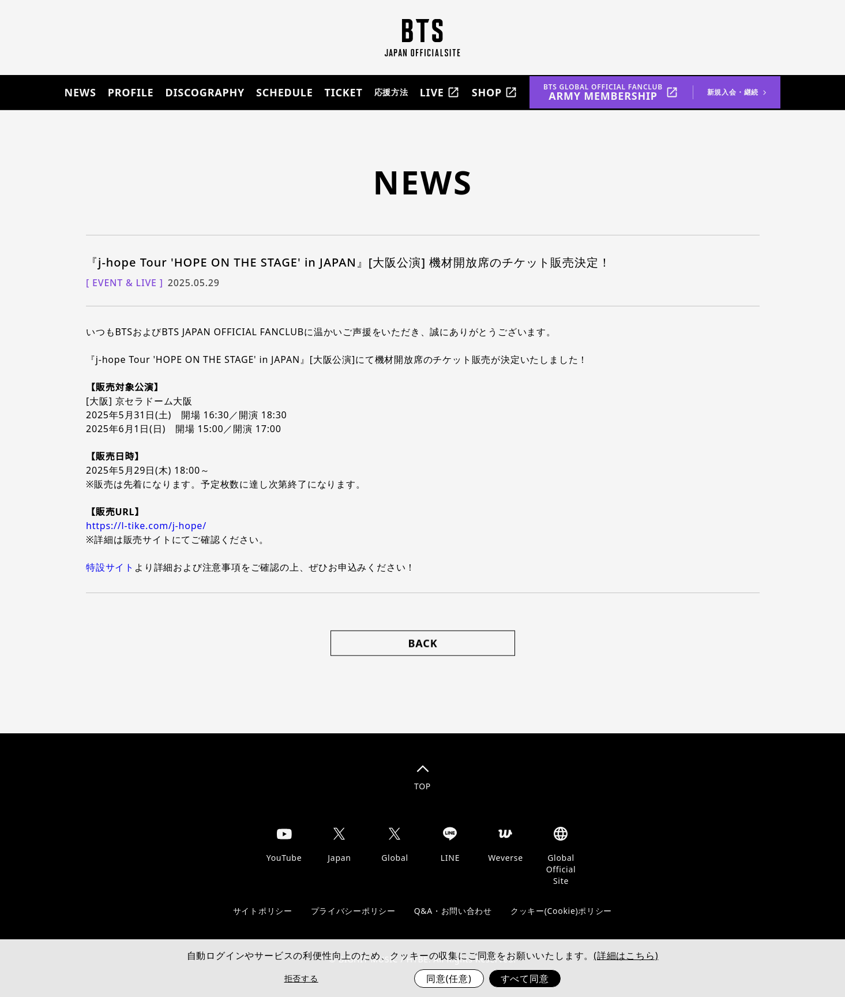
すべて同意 (525, 978)
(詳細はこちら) (626, 955)
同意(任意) (448, 978)
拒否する (301, 978)
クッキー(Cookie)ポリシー (561, 910)
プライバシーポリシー (353, 910)
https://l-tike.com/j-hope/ (146, 525)
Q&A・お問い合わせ (453, 910)
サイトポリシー (262, 910)
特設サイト (110, 566)
